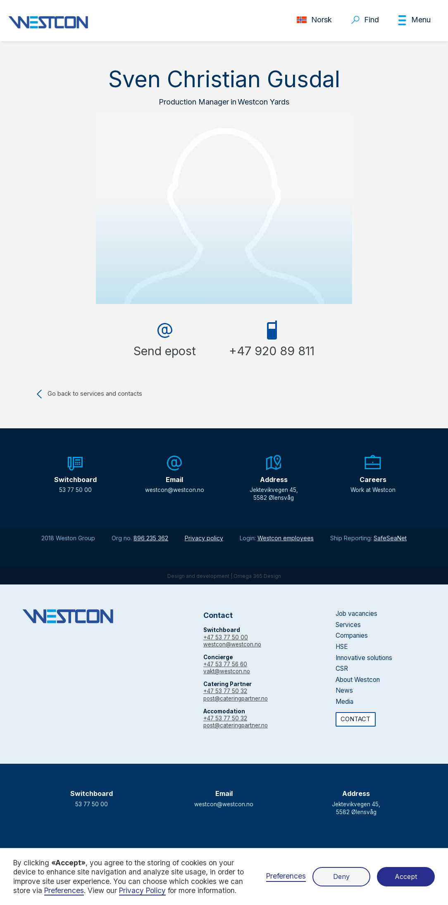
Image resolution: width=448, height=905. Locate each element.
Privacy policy (204, 538)
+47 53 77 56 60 (225, 664)
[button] (414, 20)
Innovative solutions (364, 658)
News (344, 690)
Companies (352, 635)
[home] (48, 22)
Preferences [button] (64, 890)
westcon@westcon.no (232, 644)
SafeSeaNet (390, 538)
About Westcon (358, 680)
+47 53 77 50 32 (225, 691)
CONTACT (355, 719)
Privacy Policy (142, 890)
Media (344, 701)
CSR (342, 668)
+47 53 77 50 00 (225, 637)
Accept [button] (406, 876)
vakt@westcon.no (226, 671)
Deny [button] (341, 876)
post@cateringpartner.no (235, 698)
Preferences (286, 876)
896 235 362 (150, 538)
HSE (342, 647)
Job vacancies (356, 614)
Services (348, 625)
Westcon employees (285, 538)
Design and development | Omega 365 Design (224, 576)
